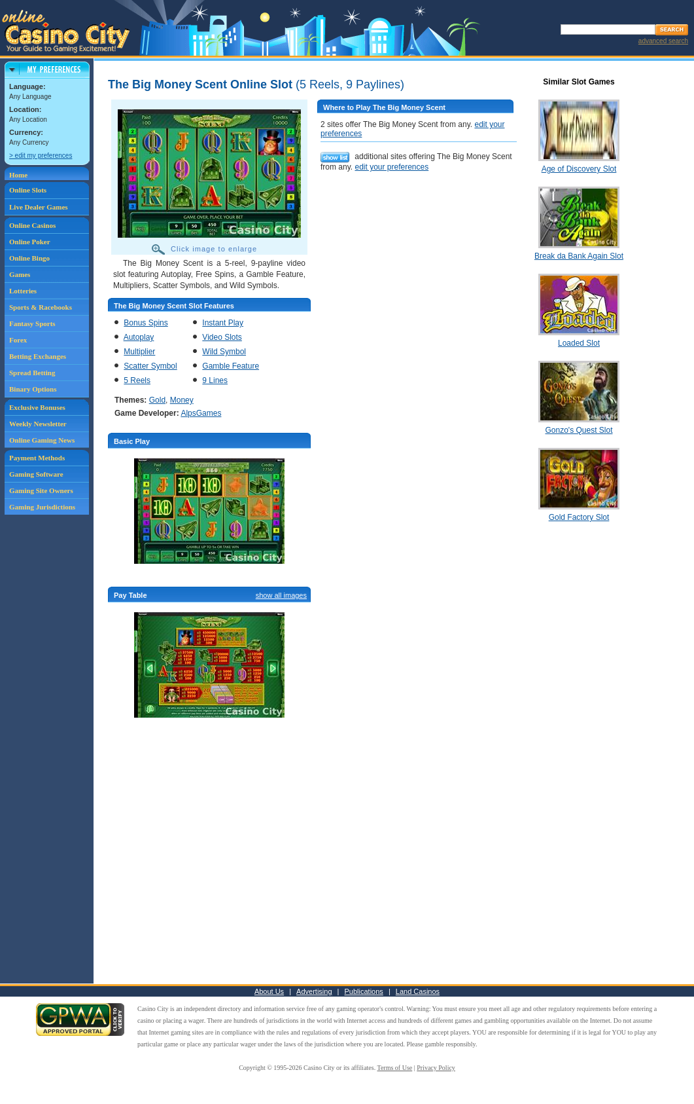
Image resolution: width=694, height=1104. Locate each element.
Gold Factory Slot (579, 517)
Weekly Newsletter (38, 424)
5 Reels (137, 380)
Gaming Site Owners (41, 490)
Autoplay (139, 337)
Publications (364, 991)
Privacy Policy (436, 1067)
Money (182, 400)
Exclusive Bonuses (37, 407)
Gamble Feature (230, 366)
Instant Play (222, 322)
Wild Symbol (224, 351)
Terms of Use (395, 1067)
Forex (18, 340)
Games (19, 274)
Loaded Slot (579, 343)
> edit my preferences (40, 155)
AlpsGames (201, 413)
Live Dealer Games (38, 207)
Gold (157, 400)
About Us (269, 991)
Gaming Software (36, 474)
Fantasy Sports (32, 323)
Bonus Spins (145, 322)
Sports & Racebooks (40, 307)
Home (18, 175)
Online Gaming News (42, 440)
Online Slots (27, 190)
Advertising (314, 991)
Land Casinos (418, 991)
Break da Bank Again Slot (578, 256)
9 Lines (215, 380)
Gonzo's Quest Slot (578, 430)
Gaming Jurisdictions (42, 507)
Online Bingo (29, 258)
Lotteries (23, 291)
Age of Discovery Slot (579, 169)
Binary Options (32, 389)
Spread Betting (32, 373)
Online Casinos (32, 225)
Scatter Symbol (150, 366)
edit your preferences (391, 167)
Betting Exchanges (37, 356)
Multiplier (139, 351)
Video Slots (222, 337)
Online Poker (29, 242)
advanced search (663, 41)
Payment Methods (37, 458)
